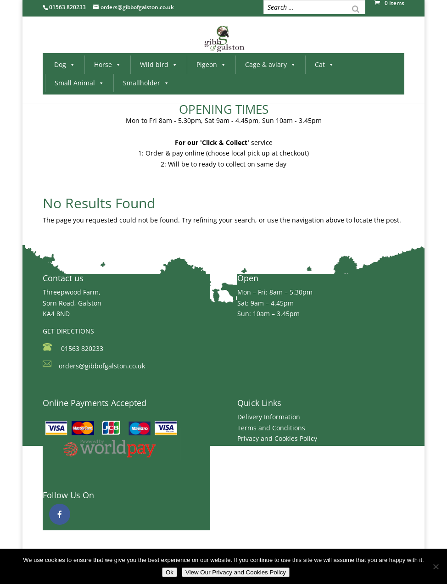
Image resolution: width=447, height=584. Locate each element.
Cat (324, 64)
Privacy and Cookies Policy (277, 438)
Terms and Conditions (271, 427)
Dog (64, 64)
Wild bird (159, 64)
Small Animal (79, 82)
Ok (169, 572)
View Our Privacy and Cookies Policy (235, 572)
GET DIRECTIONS (68, 331)
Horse (107, 64)
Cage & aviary (270, 64)
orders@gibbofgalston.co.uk (102, 366)
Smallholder (146, 82)
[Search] (355, 8)
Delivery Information (268, 416)
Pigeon (211, 64)
